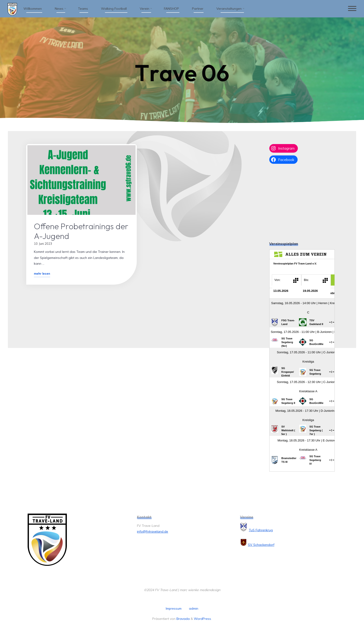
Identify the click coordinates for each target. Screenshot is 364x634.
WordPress (202, 619)
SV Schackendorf (261, 545)
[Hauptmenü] (352, 8)
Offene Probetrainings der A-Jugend (81, 231)
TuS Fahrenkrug (261, 530)
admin (193, 608)
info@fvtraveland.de (152, 531)
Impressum (174, 608)
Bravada (183, 619)
